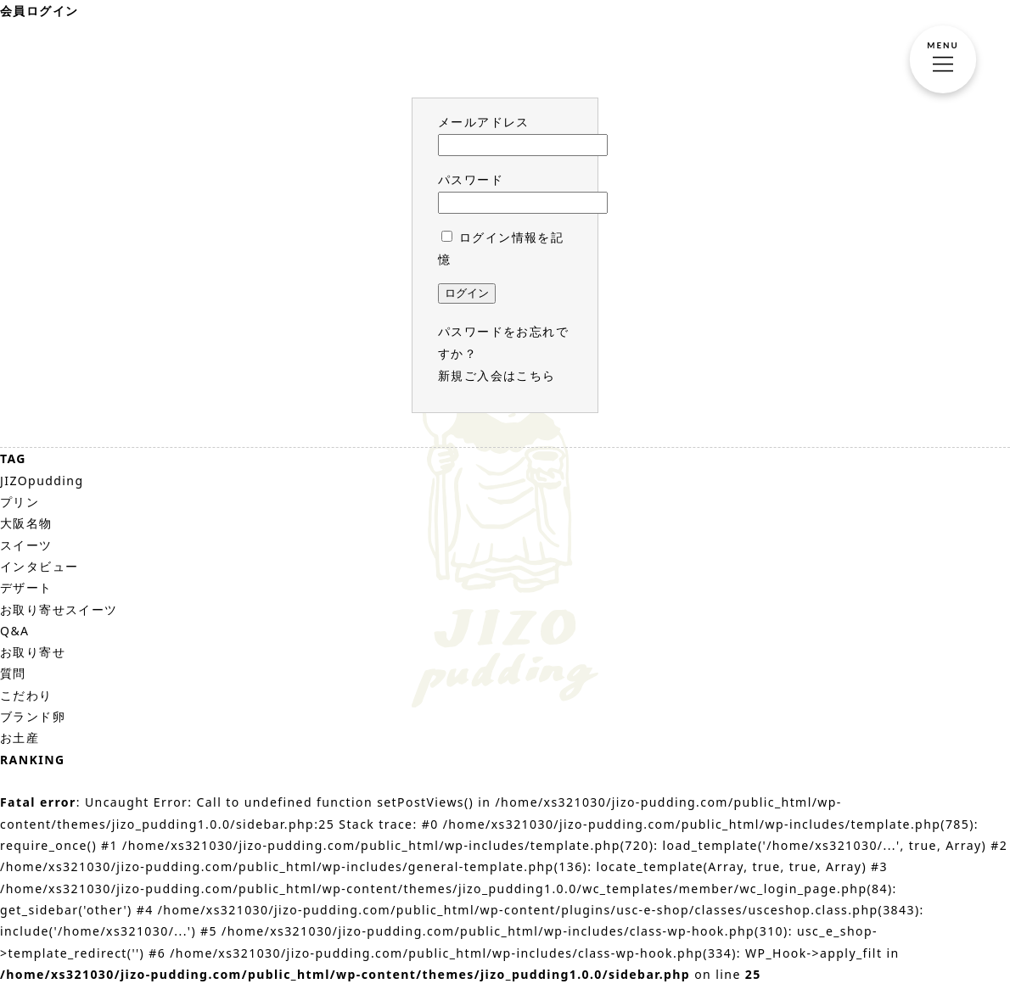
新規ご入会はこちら (497, 375)
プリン (19, 502)
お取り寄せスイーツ (59, 609)
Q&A (14, 631)
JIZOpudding (41, 480)
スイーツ (26, 545)
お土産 (19, 737)
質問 (13, 673)
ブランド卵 (32, 716)
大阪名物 (26, 523)
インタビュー (39, 566)
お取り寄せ (32, 652)
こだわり (26, 695)
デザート (26, 587)
